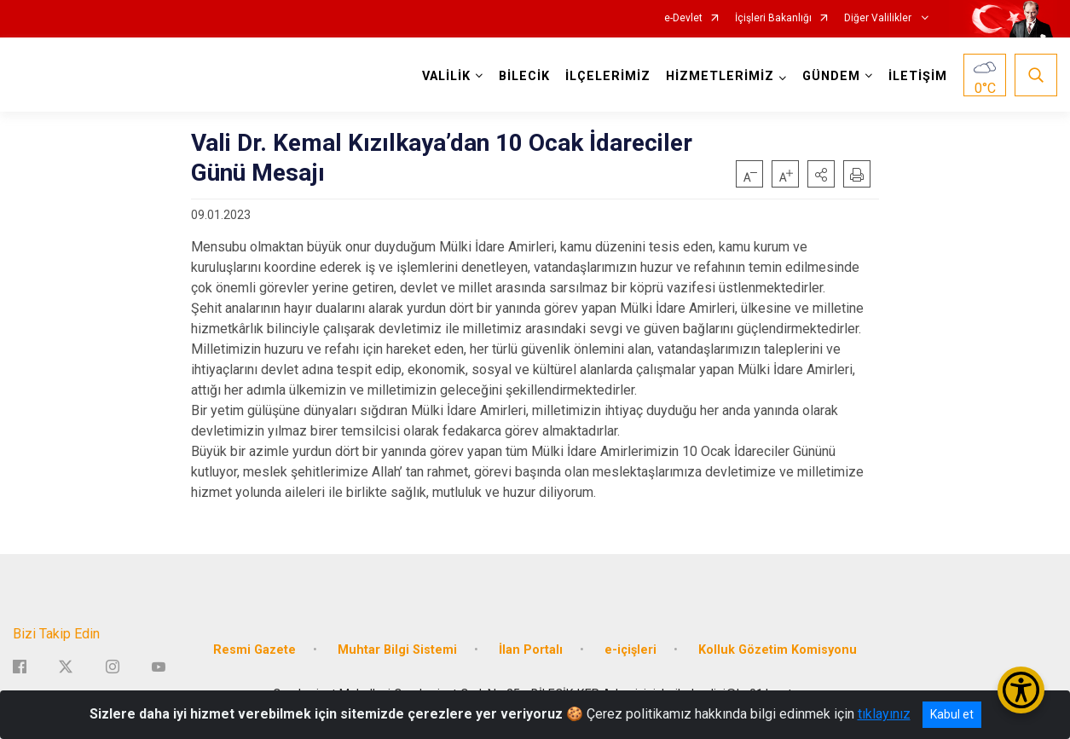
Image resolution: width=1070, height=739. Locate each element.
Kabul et (952, 714)
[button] (821, 174)
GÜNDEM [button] (831, 76)
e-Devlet (683, 18)
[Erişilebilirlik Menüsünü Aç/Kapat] (1021, 690)
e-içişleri (630, 650)
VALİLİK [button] (446, 76)
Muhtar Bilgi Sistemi (397, 650)
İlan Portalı (531, 650)
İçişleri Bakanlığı (773, 18)
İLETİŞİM (917, 76)
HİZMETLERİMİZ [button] (720, 76)
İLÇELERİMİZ (608, 76)
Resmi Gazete (254, 650)
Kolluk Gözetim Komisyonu (777, 650)
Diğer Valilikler (879, 18)
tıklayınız (884, 714)
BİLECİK (524, 76)
